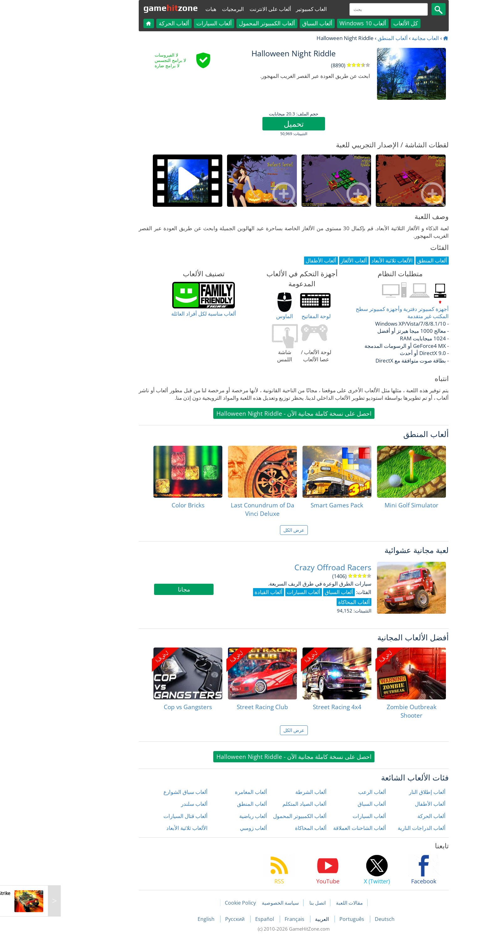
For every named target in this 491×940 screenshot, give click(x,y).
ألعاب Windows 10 (314, 23)
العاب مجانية (377, 38)
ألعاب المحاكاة (262, 827)
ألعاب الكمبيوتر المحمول (219, 23)
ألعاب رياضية (205, 816)
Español (217, 919)
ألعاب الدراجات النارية (373, 827)
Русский (187, 919)
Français (246, 919)
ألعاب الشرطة (262, 791)
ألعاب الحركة (126, 23)
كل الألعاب (357, 23)
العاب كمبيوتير (263, 9)
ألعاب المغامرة (203, 791)
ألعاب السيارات (165, 23)
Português (304, 919)
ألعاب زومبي (205, 827)
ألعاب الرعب (324, 791)
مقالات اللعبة (301, 902)
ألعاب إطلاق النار (379, 791)
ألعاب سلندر (146, 803)
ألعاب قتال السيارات (137, 816)
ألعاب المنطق (344, 38)
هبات (162, 9)
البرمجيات (185, 9)
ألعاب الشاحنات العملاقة (311, 827)
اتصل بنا (269, 902)
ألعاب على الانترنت (222, 9)
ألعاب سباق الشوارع (137, 791)
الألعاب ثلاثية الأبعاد (138, 827)
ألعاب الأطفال (382, 803)
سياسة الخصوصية (232, 902)
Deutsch (336, 919)
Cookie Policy (192, 902)
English (158, 919)
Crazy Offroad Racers (284, 567)
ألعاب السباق (269, 23)
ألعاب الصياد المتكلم (256, 803)
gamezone (122, 8)
